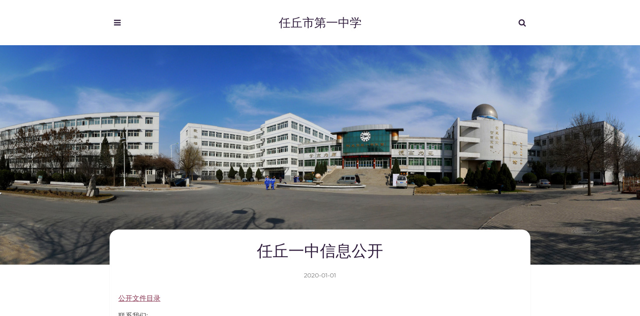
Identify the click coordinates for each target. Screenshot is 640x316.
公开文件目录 (139, 298)
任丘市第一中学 (320, 22)
